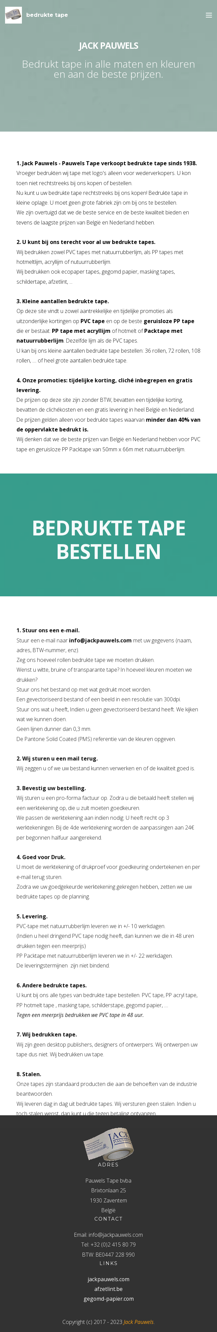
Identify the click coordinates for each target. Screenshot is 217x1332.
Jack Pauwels (139, 1322)
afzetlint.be (108, 1289)
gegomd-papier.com (109, 1298)
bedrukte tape (47, 15)
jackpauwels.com (108, 1279)
